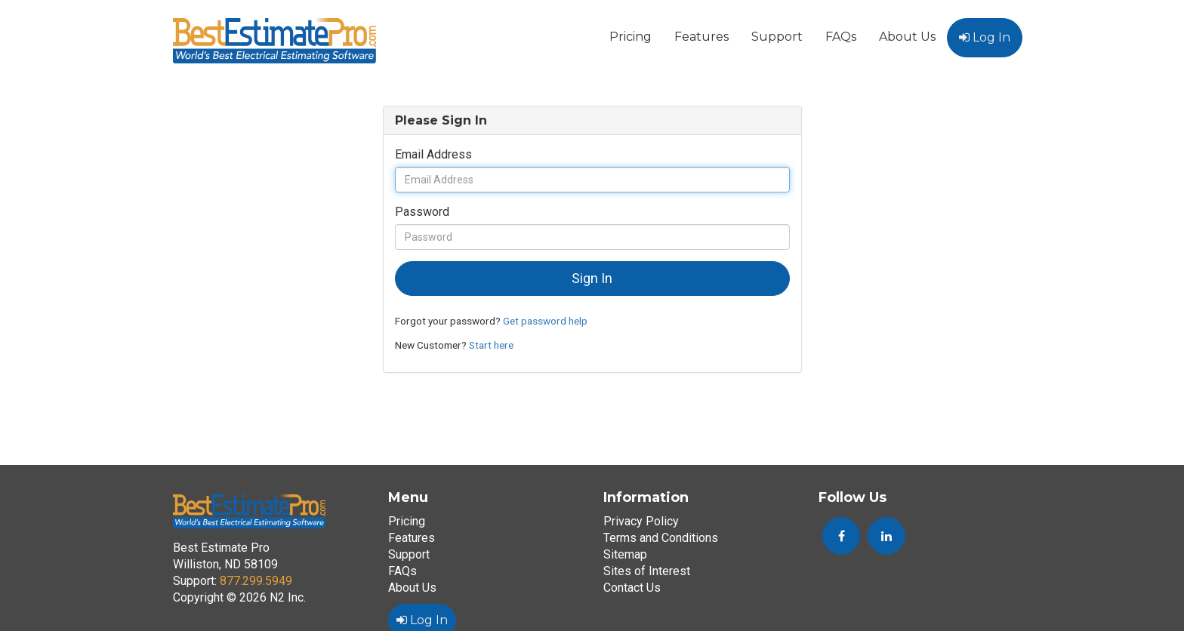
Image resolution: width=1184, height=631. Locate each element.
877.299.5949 (256, 581)
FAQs (840, 36)
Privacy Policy (641, 521)
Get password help (545, 321)
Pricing (630, 36)
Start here (491, 345)
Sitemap (625, 554)
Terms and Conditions (660, 538)
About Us (907, 36)
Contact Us (632, 587)
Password (422, 212)
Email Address (433, 154)
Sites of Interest (646, 571)
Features (701, 36)
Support (777, 36)
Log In (984, 37)
